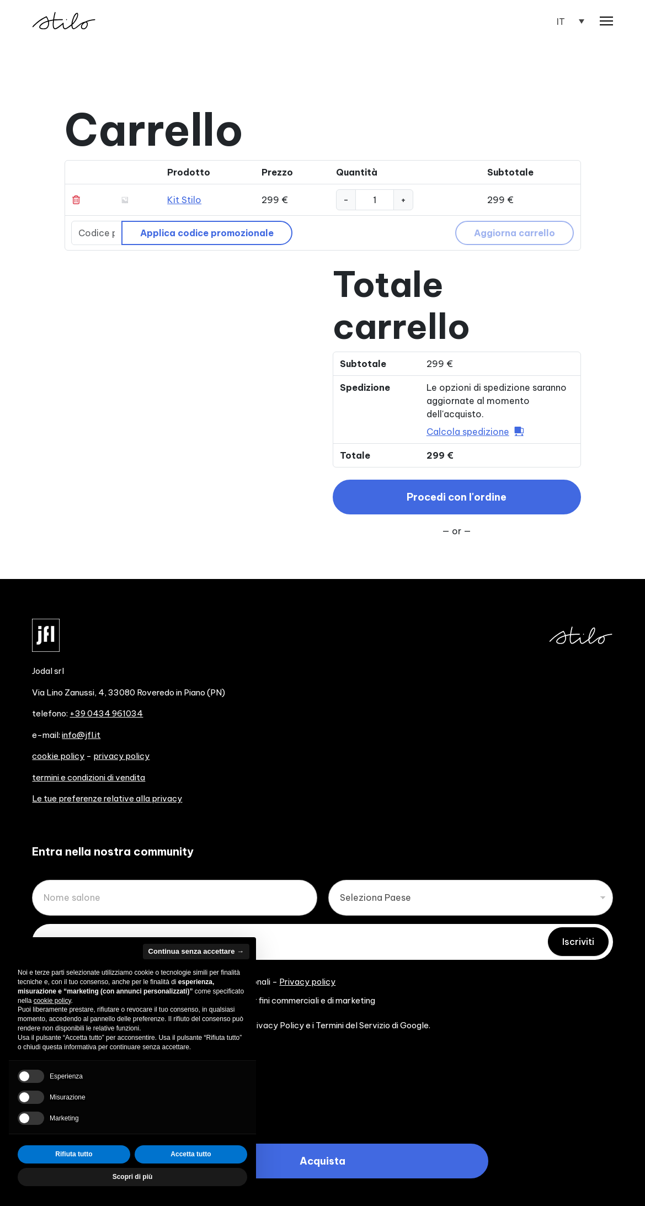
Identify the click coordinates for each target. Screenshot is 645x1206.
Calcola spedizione (468, 431)
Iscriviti (578, 941)
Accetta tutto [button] (190, 1154)
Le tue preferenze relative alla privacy (107, 798)
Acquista (322, 1161)
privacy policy (121, 756)
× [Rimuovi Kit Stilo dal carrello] (78, 199)
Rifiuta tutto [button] (73, 1154)
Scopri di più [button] (133, 1177)
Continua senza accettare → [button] (196, 951)
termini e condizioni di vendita (88, 777)
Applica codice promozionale (207, 232)
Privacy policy (307, 981)
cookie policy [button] (52, 1001)
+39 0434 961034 (106, 713)
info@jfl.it (81, 735)
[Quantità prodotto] (374, 199)
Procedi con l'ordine (457, 497)
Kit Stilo (184, 199)
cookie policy (58, 756)
